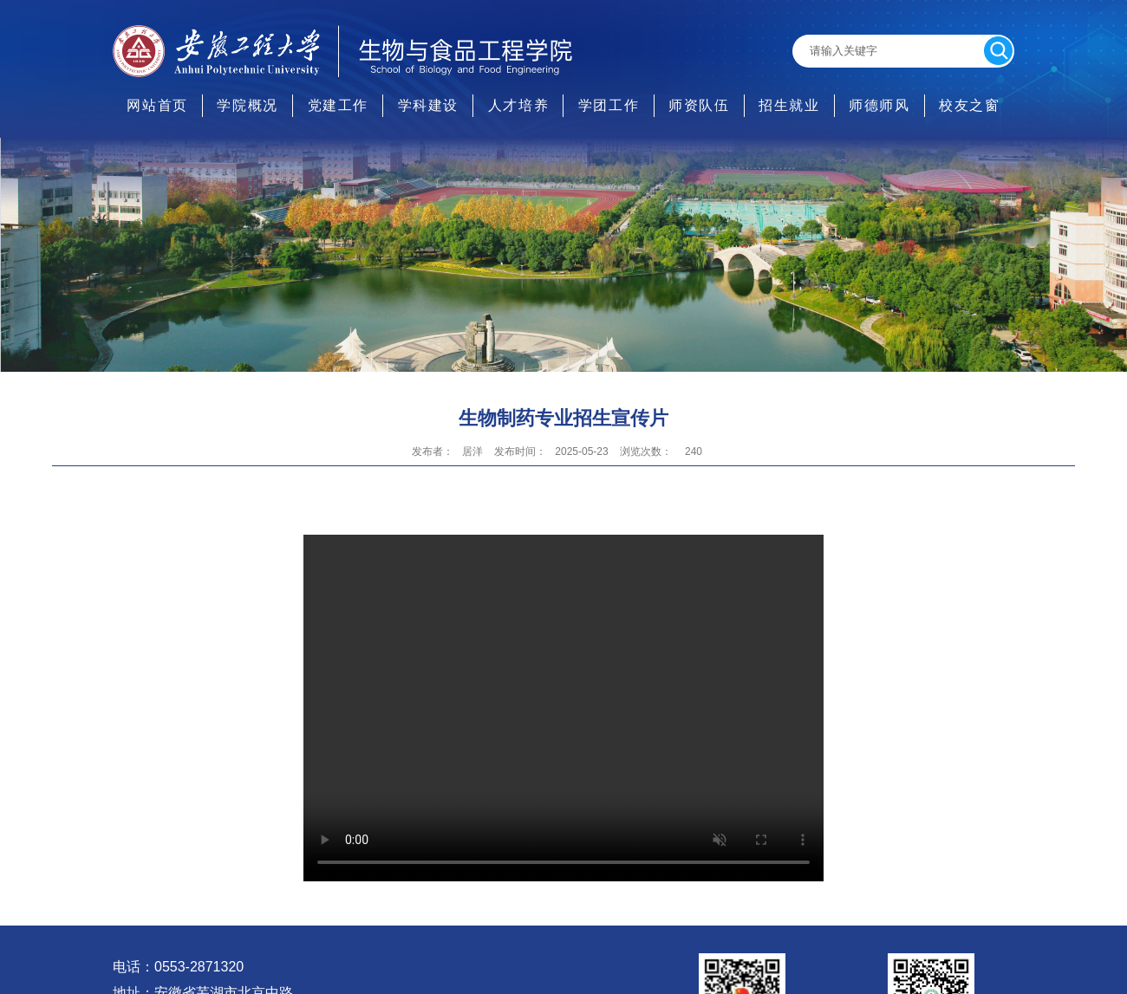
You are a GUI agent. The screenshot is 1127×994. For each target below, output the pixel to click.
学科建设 (428, 105)
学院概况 (247, 105)
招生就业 (789, 105)
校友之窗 (969, 105)
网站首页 (157, 105)
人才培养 (518, 105)
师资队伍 (698, 105)
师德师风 (879, 105)
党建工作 (338, 105)
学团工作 (608, 105)
